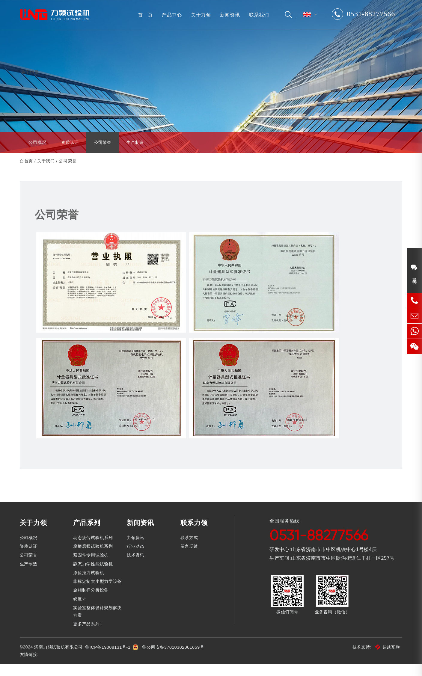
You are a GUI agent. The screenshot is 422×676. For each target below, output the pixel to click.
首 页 (143, 15)
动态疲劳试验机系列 (94, 549)
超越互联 (386, 659)
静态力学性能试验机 (94, 575)
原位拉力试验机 (89, 584)
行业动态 (136, 558)
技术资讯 (136, 567)
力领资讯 (136, 549)
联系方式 (189, 549)
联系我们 (258, 15)
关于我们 (47, 172)
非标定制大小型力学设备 (98, 593)
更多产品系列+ (88, 635)
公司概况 (37, 154)
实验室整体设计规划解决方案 (98, 623)
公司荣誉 (102, 154)
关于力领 (199, 15)
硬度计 (81, 610)
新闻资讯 (228, 15)
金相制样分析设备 (92, 602)
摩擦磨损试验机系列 (94, 558)
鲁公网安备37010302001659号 (175, 659)
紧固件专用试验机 (92, 567)
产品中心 (170, 15)
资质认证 (70, 154)
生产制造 (135, 154)
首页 (29, 172)
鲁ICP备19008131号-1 (109, 659)
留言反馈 (189, 558)
